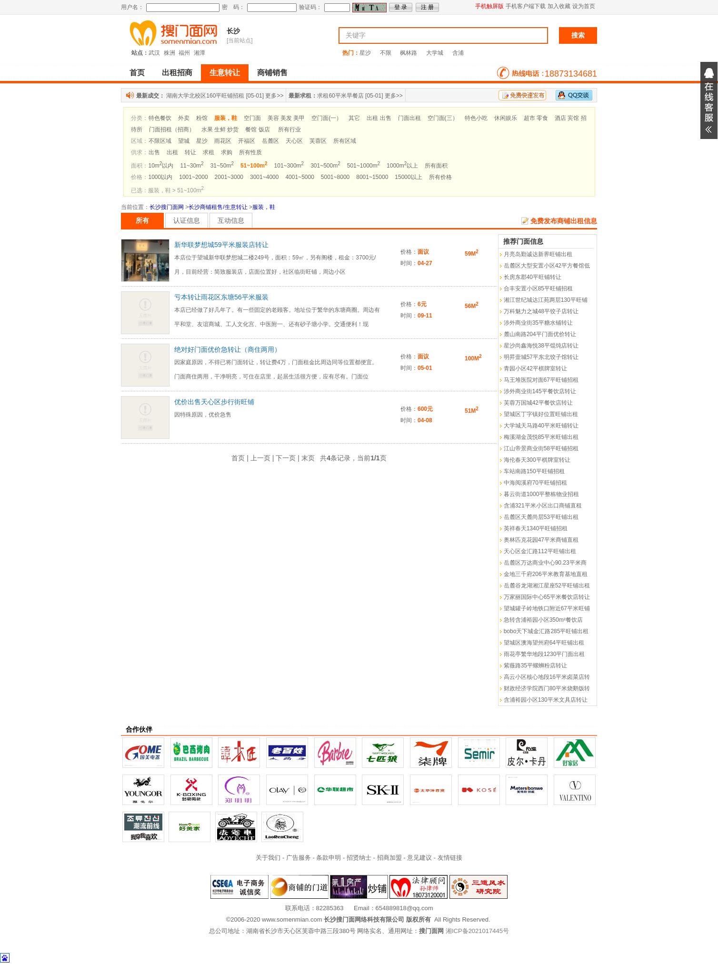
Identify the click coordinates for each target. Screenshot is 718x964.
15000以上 (408, 177)
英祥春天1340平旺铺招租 (536, 528)
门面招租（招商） (172, 129)
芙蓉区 (318, 141)
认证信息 (186, 220)
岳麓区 (270, 141)
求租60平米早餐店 (340, 95)
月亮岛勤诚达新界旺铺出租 (538, 254)
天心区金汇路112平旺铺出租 (540, 551)
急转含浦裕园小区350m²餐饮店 (543, 619)
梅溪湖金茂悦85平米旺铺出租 (541, 437)
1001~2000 (193, 177)
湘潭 (199, 53)
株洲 (169, 53)
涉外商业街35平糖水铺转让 (538, 322)
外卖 (183, 118)
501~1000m (363, 165)
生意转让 (224, 73)
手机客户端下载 (526, 6)
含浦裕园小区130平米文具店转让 (546, 699)
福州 (184, 53)
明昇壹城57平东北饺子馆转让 (541, 357)
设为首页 (583, 6)
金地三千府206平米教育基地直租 (546, 574)
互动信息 (231, 220)
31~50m (222, 165)
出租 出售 (379, 118)
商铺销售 (272, 73)
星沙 (365, 53)
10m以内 (161, 165)
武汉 (154, 53)
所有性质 (250, 152)
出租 (172, 152)
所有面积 (436, 165)
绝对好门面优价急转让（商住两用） (227, 349)
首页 (137, 73)
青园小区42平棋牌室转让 (535, 368)
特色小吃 (476, 118)
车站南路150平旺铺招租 (534, 471)
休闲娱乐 (505, 118)
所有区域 (344, 141)
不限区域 (160, 141)
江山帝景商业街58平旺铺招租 (541, 448)
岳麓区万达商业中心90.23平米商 (545, 562)
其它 (354, 118)
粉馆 (202, 118)
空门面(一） (326, 118)
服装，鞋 (263, 207)
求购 (226, 152)
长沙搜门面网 (167, 207)
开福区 (246, 141)
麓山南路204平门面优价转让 (540, 334)
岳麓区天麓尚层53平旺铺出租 (541, 517)
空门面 (252, 118)
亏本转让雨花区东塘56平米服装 (221, 297)
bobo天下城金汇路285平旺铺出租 (546, 631)
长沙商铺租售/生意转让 (218, 207)
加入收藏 (559, 6)
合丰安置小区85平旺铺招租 (538, 288)
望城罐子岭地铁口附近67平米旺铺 (547, 608)
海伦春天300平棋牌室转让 (537, 460)
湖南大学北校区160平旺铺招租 (205, 95)
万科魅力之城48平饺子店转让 (541, 311)
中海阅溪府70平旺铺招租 (535, 482)
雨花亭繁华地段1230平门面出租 (544, 654)
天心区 (294, 141)
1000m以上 (402, 165)
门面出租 (409, 118)
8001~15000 (372, 177)
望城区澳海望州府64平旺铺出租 (544, 642)
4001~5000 (299, 177)
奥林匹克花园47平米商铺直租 (541, 540)
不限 (385, 53)
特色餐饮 (160, 118)
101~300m (289, 165)
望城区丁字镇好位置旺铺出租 (541, 414)
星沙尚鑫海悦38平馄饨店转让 (541, 345)
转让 (190, 152)
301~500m (325, 165)
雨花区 (222, 141)
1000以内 (161, 177)
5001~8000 (335, 177)
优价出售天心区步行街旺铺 (214, 402)
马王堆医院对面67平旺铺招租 (541, 380)
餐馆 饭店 (257, 129)
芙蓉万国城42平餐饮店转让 (538, 402)
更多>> (274, 95)
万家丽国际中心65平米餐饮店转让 (547, 597)
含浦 (458, 53)
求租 (208, 152)
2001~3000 (229, 177)
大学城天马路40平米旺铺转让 (541, 425)
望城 (183, 141)
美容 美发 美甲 (286, 118)
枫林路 (408, 53)
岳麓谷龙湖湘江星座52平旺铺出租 (547, 585)
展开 (709, 100)
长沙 (233, 31)
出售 (154, 152)
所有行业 (289, 129)
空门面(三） (443, 118)
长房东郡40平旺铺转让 (532, 277)
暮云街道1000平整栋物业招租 (541, 494)
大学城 (434, 53)
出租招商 (177, 73)
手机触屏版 (489, 6)
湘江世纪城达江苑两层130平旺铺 (546, 300)
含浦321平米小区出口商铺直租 (543, 505)
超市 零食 (536, 118)
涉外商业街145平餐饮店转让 (540, 391)
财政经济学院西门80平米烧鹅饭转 (547, 688)
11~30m (191, 165)
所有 (142, 220)
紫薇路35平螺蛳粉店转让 (535, 665)
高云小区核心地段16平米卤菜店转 (547, 677)
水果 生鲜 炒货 (220, 129)
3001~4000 (264, 177)
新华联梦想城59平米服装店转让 (221, 244)
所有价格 (440, 177)
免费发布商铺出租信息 (563, 221)
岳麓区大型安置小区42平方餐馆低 (547, 265)
